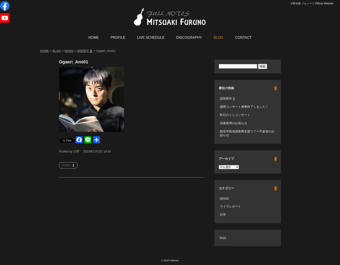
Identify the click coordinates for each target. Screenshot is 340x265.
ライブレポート (230, 206)
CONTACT (243, 37)
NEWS (224, 198)
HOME (93, 37)
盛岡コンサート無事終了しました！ (244, 106)
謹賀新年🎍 (68, 165)
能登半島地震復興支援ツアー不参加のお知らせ (247, 133)
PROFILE (118, 37)
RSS (223, 238)
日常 (223, 214)
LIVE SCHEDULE (151, 37)
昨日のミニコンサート (235, 115)
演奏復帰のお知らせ (233, 123)
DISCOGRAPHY (189, 37)
